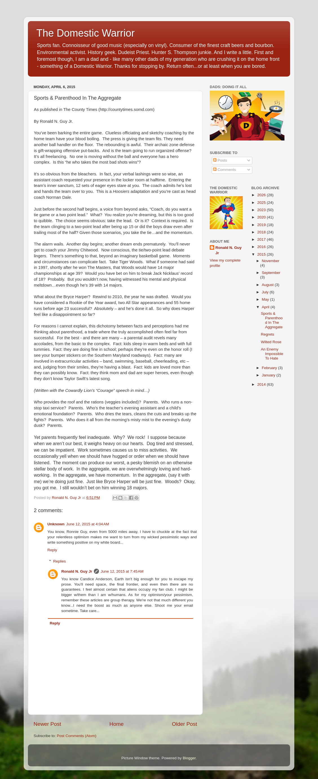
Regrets (267, 334)
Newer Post (47, 724)
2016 (262, 247)
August (268, 285)
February (270, 368)
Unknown (56, 524)
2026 (262, 195)
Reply (52, 550)
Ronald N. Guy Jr (76, 571)
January (269, 375)
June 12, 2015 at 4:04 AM (87, 524)
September (271, 273)
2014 (262, 384)
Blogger (189, 758)
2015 (262, 254)
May (266, 299)
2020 (262, 217)
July (266, 292)
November (270, 261)
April (266, 307)
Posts (220, 160)
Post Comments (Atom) (76, 736)
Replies (59, 561)
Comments (224, 170)
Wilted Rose (271, 342)
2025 (262, 202)
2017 (262, 239)
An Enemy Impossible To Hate (272, 353)
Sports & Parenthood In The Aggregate (271, 320)
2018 (262, 232)
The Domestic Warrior (85, 33)
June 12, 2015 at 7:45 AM (122, 571)
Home (116, 724)
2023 (262, 210)
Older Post (184, 724)
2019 (262, 225)
